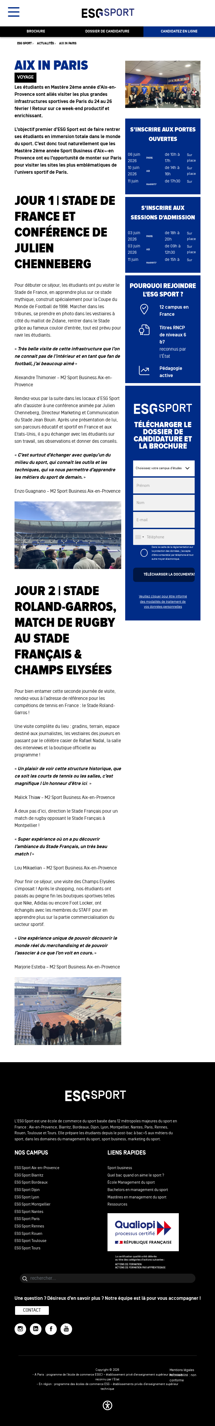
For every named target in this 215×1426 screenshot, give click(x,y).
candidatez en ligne (179, 31)
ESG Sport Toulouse (30, 1241)
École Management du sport (131, 1182)
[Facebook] (51, 1329)
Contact (32, 1310)
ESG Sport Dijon (27, 1190)
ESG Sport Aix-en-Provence (37, 1168)
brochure (36, 31)
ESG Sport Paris (27, 1219)
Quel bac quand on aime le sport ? (136, 1175)
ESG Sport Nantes (29, 1211)
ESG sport (24, 43)
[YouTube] (66, 1329)
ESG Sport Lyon (27, 1197)
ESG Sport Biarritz (29, 1175)
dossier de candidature (107, 31)
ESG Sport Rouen (28, 1233)
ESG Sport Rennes (29, 1226)
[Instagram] (20, 1329)
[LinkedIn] (35, 1329)
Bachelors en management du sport (138, 1190)
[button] (107, 1405)
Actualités (45, 43)
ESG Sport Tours (27, 1248)
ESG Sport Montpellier (32, 1204)
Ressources (117, 1204)
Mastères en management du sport (137, 1197)
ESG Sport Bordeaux (31, 1182)
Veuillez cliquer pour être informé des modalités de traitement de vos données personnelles (163, 602)
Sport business (120, 1168)
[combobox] (139, 537)
